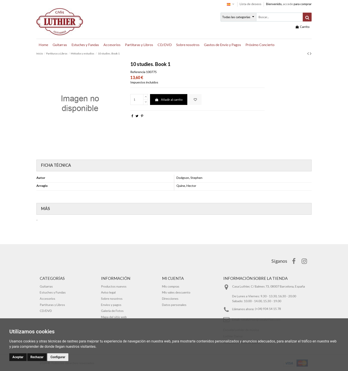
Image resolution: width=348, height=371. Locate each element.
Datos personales (174, 305)
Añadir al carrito (169, 99)
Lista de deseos (251, 4)
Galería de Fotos (112, 311)
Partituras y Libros (52, 305)
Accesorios (47, 298)
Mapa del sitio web (114, 317)
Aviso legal (108, 292)
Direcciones (170, 298)
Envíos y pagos (111, 305)
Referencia (137, 72)
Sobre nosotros (112, 298)
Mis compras (170, 286)
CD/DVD (46, 311)
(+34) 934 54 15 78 (268, 309)
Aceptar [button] (18, 357)
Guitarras (46, 286)
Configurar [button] (57, 357)
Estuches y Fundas (53, 292)
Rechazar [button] (37, 357)
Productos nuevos (114, 286)
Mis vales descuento (176, 292)
